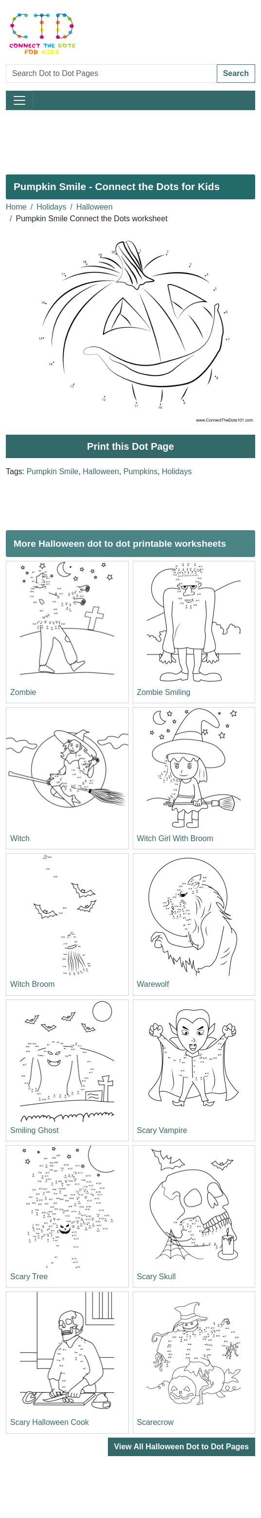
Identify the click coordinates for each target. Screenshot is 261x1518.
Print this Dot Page (130, 446)
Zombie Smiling (164, 692)
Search (236, 73)
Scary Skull (156, 1276)
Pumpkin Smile (53, 471)
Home (16, 207)
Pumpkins (140, 471)
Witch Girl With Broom (175, 838)
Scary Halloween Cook (49, 1422)
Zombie (23, 692)
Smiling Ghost (34, 1130)
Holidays (51, 207)
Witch (20, 838)
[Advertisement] (130, 138)
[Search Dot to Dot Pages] (111, 73)
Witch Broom (32, 984)
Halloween (94, 207)
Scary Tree (29, 1276)
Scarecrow (155, 1422)
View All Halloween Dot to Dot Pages (181, 1446)
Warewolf (153, 984)
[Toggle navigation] (19, 100)
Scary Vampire (162, 1130)
